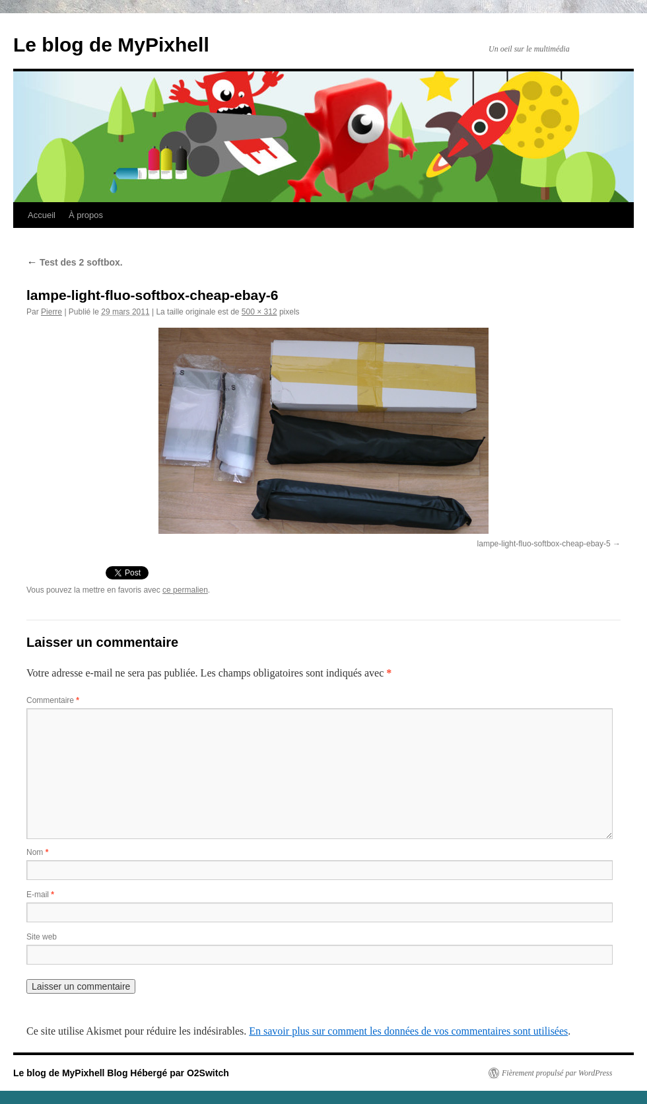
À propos (86, 215)
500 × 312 (259, 311)
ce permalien (185, 590)
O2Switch (208, 1073)
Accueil (41, 215)
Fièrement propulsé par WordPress (557, 1073)
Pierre (51, 311)
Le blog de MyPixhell (111, 44)
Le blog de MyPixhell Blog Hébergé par (100, 1073)
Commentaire (52, 700)
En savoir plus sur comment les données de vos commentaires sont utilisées (408, 1031)
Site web (41, 936)
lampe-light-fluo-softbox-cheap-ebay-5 (544, 543)
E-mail (40, 894)
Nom (37, 852)
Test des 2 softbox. (74, 262)
